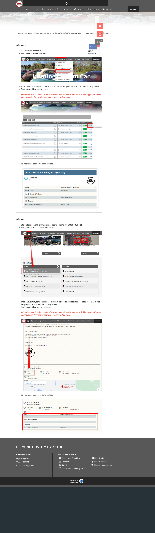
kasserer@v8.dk (27, 465)
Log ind (133, 4)
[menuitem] (27, 4)
